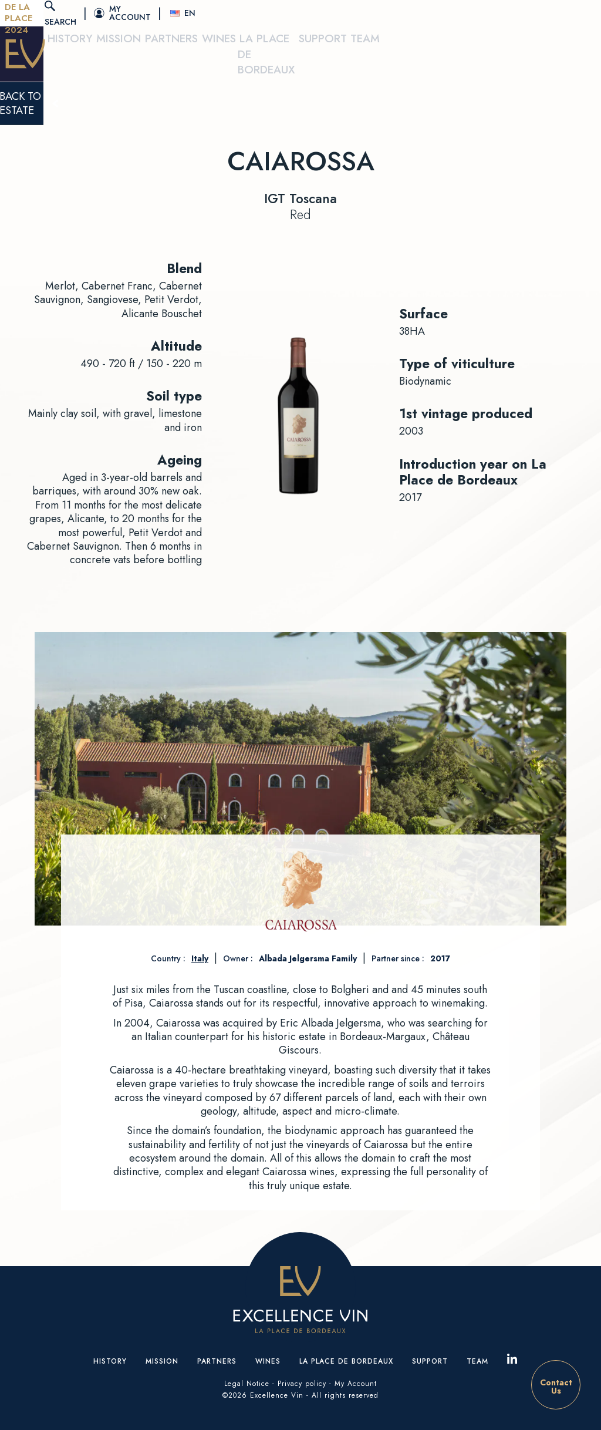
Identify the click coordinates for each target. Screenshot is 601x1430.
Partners (291, 58)
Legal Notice (246, 1383)
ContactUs (556, 1387)
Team (566, 58)
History (180, 58)
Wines (344, 58)
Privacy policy (302, 1383)
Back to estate (301, 105)
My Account (356, 1383)
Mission (234, 58)
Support (517, 58)
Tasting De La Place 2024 (85, 13)
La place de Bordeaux (428, 58)
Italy (199, 958)
